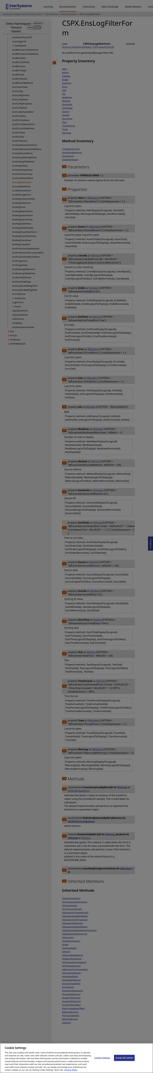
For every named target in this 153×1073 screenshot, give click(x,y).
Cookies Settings (102, 1061)
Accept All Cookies (124, 1061)
